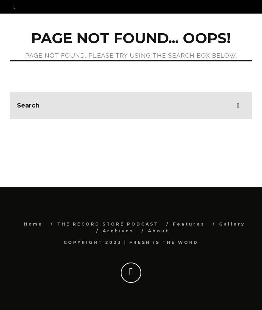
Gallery (232, 224)
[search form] (131, 105)
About (158, 230)
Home (33, 224)
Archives (118, 230)
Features (189, 224)
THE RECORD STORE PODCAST (108, 224)
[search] (238, 105)
